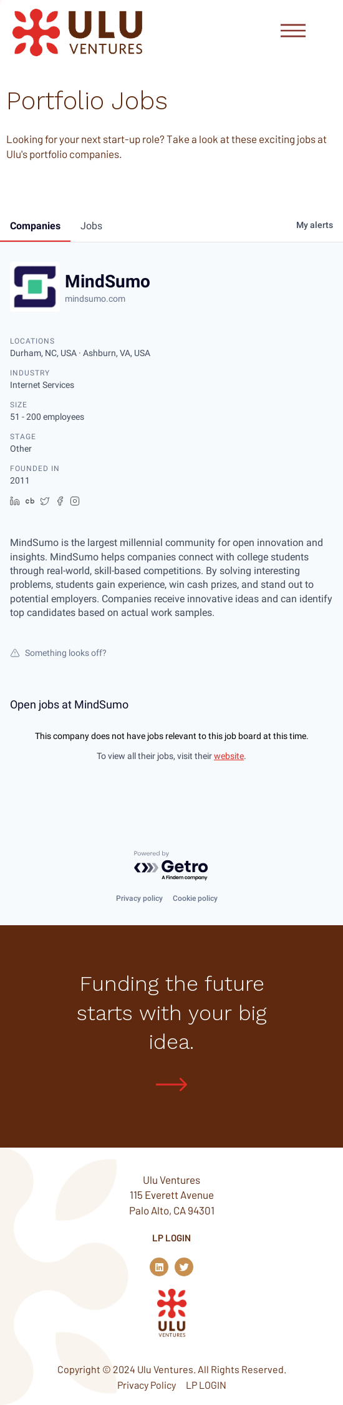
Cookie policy (195, 897)
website (229, 756)
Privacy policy (139, 897)
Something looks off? (58, 653)
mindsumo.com (95, 299)
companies (35, 226)
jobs (91, 226)
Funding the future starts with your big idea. (172, 1012)
